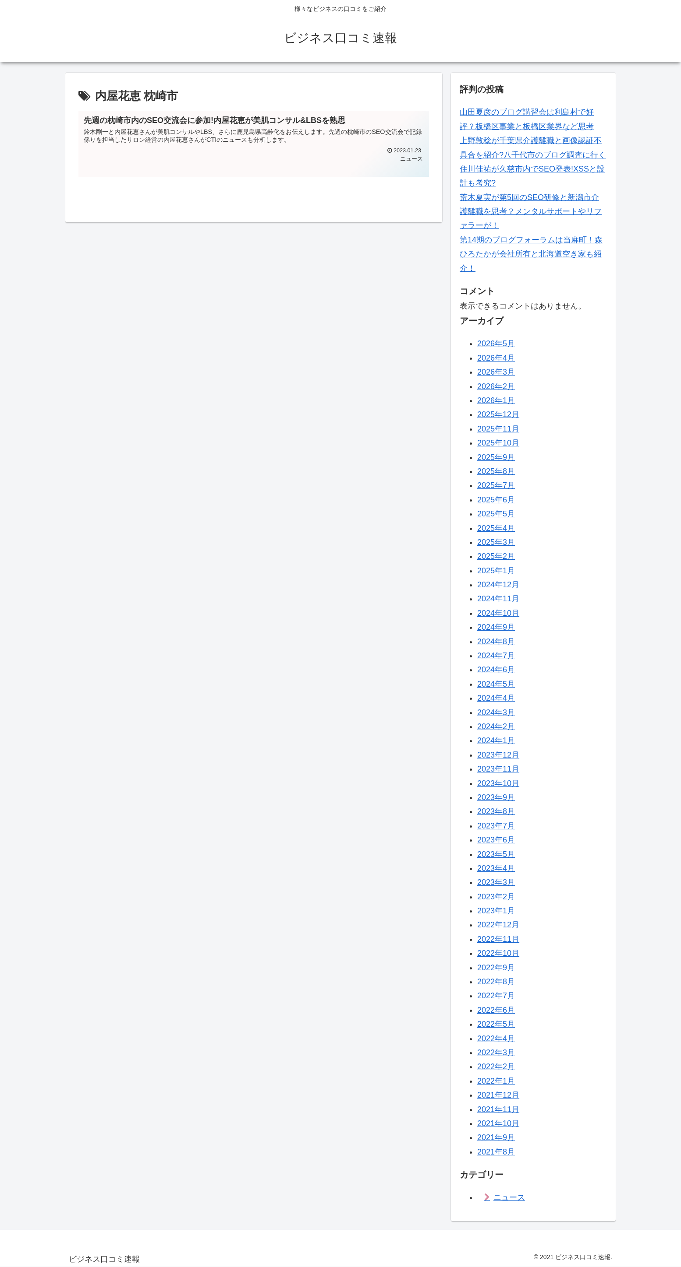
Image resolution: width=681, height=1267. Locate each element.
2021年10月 (498, 1123)
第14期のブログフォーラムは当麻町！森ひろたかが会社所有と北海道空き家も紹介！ (531, 254)
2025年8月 (496, 471)
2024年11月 (498, 598)
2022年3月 (496, 1052)
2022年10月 (498, 953)
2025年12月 (498, 414)
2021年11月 (498, 1109)
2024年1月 (496, 740)
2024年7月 (496, 655)
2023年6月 (496, 839)
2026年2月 (496, 386)
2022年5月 (496, 1024)
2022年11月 (498, 939)
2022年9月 (496, 967)
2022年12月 (498, 924)
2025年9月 (496, 457)
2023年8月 (496, 811)
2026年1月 (496, 400)
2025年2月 (496, 556)
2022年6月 (496, 1010)
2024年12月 (498, 584)
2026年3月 (496, 372)
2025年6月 (496, 499)
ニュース (509, 1197)
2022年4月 (496, 1038)
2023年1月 (496, 910)
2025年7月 (496, 485)
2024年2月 (496, 726)
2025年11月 (498, 429)
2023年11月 (498, 769)
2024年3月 (496, 712)
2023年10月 (498, 783)
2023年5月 (496, 854)
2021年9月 (496, 1137)
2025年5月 (496, 513)
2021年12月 (498, 1095)
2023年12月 (498, 755)
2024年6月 (496, 669)
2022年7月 (496, 995)
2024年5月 (496, 684)
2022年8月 (496, 981)
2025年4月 (496, 528)
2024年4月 (496, 698)
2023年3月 (496, 882)
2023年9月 (496, 797)
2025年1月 (496, 570)
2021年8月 (496, 1152)
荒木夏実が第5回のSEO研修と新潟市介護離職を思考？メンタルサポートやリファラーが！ (531, 211)
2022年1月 (496, 1081)
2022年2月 (496, 1066)
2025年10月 (498, 443)
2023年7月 (496, 825)
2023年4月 (496, 868)
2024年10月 (498, 613)
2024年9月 (496, 627)
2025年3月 (496, 542)
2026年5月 (496, 343)
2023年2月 (496, 896)
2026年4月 (496, 358)
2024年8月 (496, 641)
